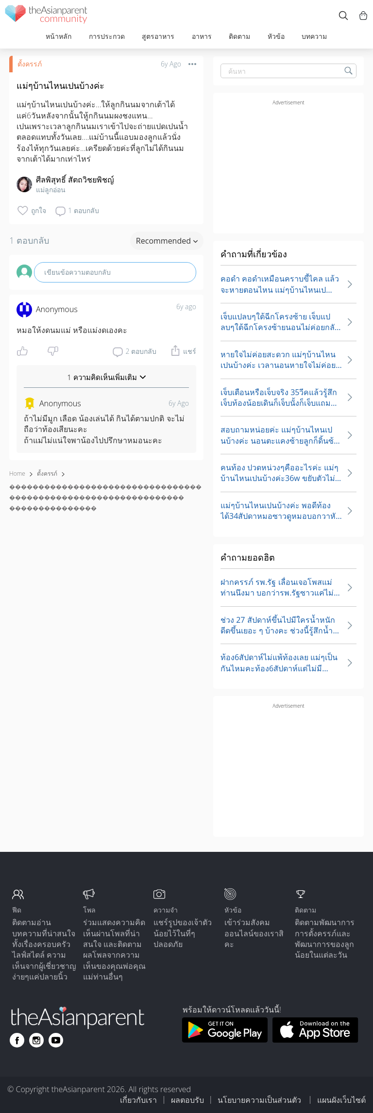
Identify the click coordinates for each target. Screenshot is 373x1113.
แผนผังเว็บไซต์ (341, 1100)
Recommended (167, 240)
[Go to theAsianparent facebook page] (17, 1040)
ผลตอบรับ (187, 1100)
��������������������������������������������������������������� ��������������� (105, 497)
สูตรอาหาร (158, 36)
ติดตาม (239, 36)
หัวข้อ (276, 36)
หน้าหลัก (58, 36)
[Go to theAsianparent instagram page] (36, 1040)
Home (17, 473)
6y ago (186, 306)
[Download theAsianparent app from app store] (315, 1039)
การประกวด (107, 36)
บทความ (314, 36)
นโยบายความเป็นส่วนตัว (260, 1100)
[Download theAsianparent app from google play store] (225, 1039)
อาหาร (202, 36)
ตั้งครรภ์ (29, 63)
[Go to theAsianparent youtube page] (56, 1040)
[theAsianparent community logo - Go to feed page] (46, 16)
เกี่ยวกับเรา (138, 1100)
